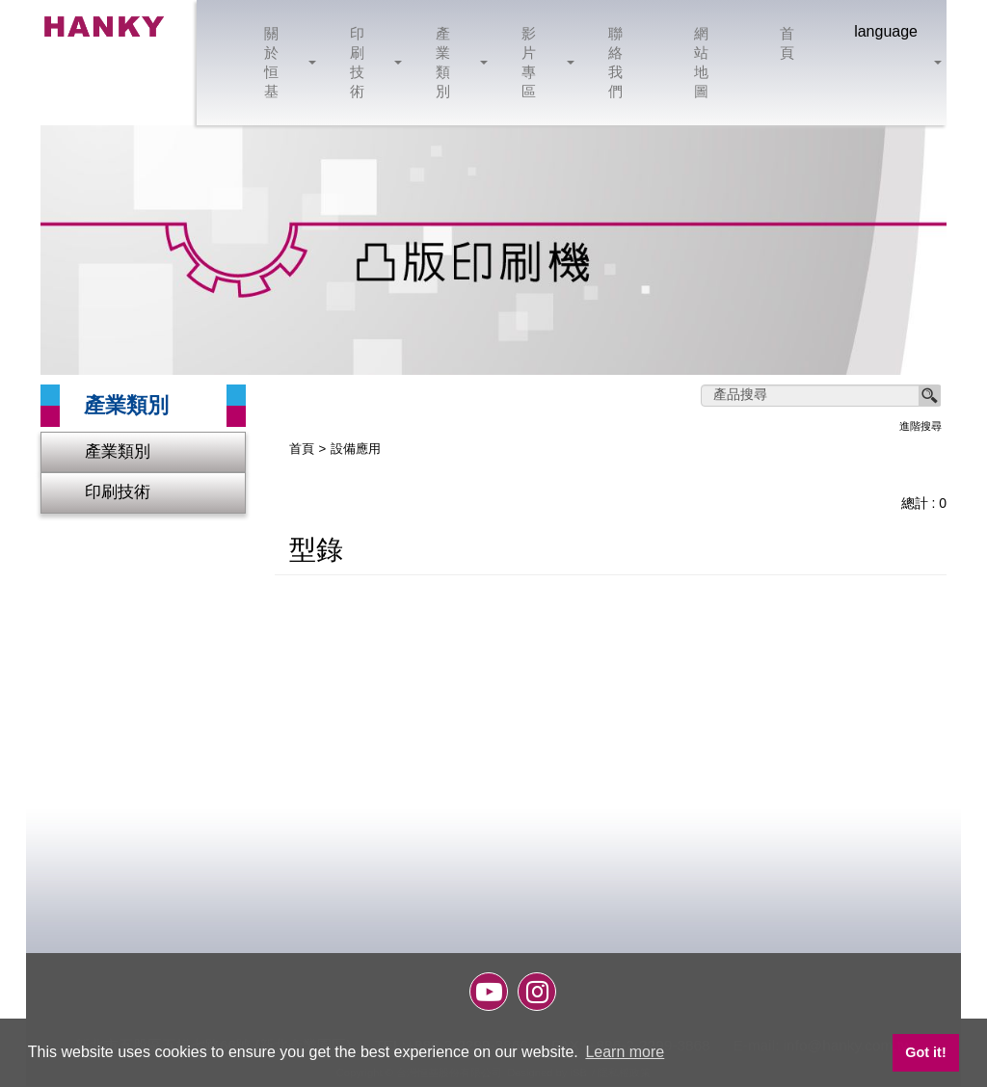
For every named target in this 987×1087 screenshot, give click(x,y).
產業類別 (454, 62)
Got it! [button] (925, 1052)
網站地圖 (702, 62)
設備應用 (356, 449)
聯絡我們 (616, 62)
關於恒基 (283, 62)
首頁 (788, 43)
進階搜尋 (920, 426)
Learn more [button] (624, 1052)
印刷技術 (368, 62)
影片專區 (540, 62)
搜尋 (930, 395)
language (886, 31)
